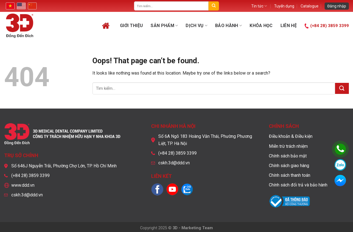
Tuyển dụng (284, 6)
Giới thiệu (131, 25)
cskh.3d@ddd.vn (27, 194)
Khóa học (261, 25)
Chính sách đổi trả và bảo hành (298, 185)
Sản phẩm (164, 25)
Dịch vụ (196, 25)
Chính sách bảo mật (288, 156)
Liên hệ (288, 25)
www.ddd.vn (22, 185)
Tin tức (259, 6)
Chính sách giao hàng (289, 165)
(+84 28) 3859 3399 (329, 25)
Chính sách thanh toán (289, 175)
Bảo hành (228, 25)
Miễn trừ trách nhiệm (288, 146)
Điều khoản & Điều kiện (290, 136)
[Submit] (213, 5)
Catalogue (310, 6)
